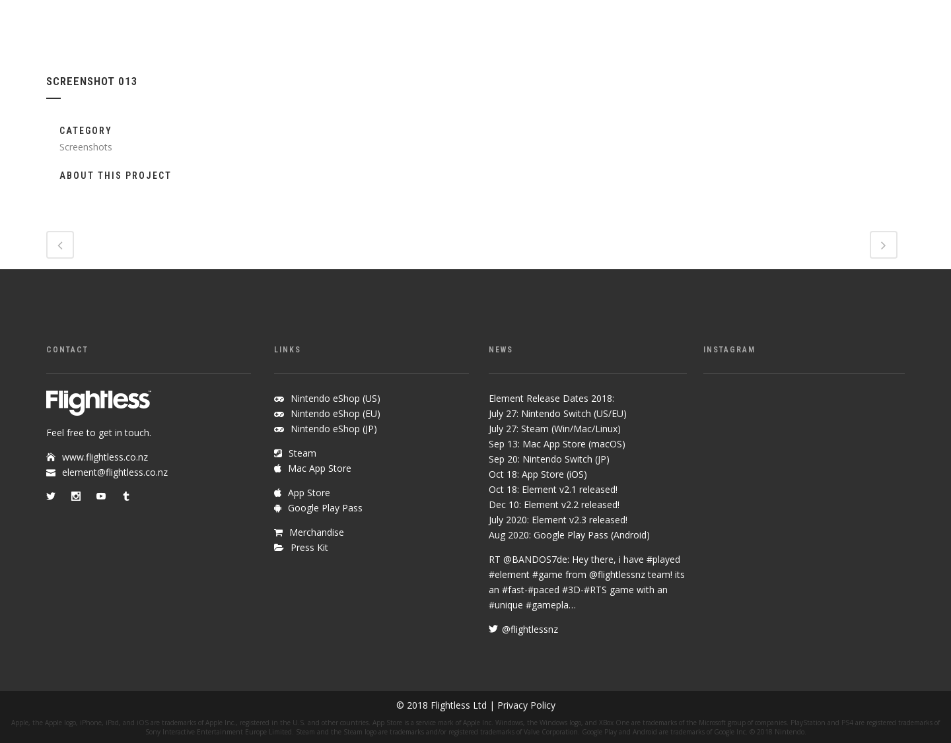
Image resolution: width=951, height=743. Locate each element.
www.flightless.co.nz (105, 457)
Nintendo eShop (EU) (335, 413)
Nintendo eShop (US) (335, 398)
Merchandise (316, 532)
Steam (302, 453)
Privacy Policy (526, 705)
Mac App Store (319, 468)
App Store (309, 492)
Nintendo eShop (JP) (334, 428)
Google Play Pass (325, 507)
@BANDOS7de (535, 559)
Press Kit (309, 547)
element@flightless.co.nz (115, 472)
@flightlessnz (617, 574)
